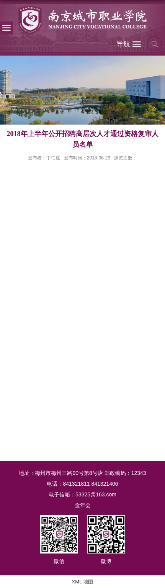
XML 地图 (82, 582)
